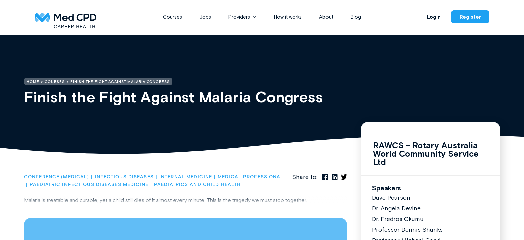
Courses (172, 17)
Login (434, 17)
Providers (239, 17)
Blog (356, 17)
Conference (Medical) (56, 177)
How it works (288, 17)
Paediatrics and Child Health (197, 185)
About (326, 17)
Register (470, 17)
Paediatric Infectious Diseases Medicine (89, 185)
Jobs (205, 17)
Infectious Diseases (124, 177)
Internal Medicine (185, 177)
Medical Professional (250, 177)
